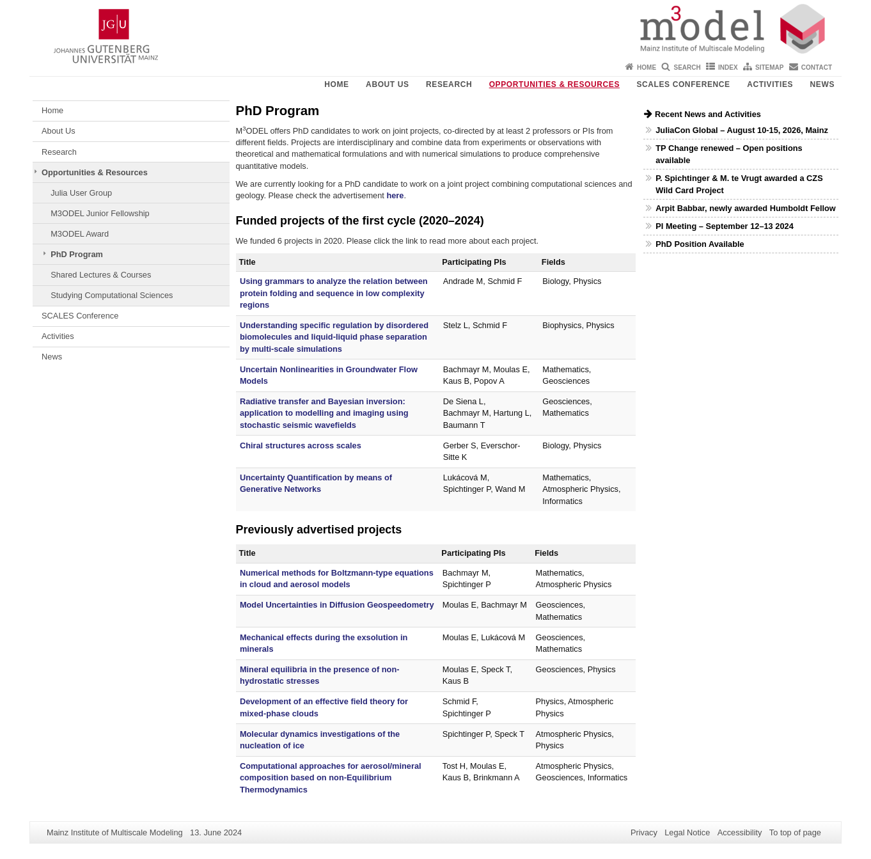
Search (686, 67)
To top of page (795, 832)
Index (728, 67)
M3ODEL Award (80, 234)
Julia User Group (81, 193)
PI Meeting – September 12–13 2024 (724, 226)
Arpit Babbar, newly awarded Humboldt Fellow (745, 208)
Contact (816, 67)
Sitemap (769, 67)
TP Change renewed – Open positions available (728, 154)
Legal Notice (687, 832)
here (395, 195)
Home (646, 67)
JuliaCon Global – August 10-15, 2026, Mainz (741, 130)
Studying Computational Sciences (112, 295)
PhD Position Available (699, 244)
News (822, 84)
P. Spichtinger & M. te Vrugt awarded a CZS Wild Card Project (738, 184)
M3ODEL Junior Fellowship (100, 213)
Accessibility (740, 832)
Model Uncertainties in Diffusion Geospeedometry (337, 605)
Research (449, 84)
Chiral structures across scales (300, 445)
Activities (770, 84)
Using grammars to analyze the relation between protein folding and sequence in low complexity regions (334, 293)
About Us (387, 84)
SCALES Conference (683, 84)
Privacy (644, 832)
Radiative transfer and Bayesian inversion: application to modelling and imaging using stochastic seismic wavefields (324, 413)
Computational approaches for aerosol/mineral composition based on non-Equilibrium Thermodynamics (330, 777)
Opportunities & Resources (554, 84)
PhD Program (77, 254)
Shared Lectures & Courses (101, 275)
